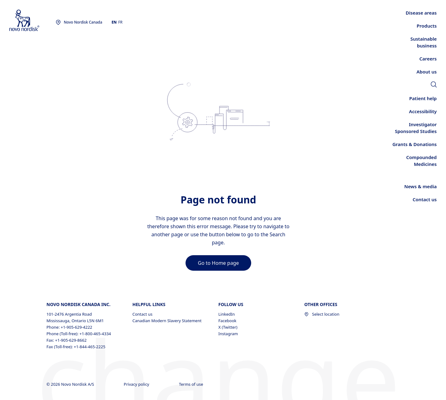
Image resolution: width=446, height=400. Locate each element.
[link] (434, 85)
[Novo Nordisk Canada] (32, 21)
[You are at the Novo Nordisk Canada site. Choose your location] (79, 22)
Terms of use (191, 384)
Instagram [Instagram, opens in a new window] (228, 333)
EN (114, 22)
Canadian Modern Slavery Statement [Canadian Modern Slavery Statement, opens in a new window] (167, 320)
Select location (321, 314)
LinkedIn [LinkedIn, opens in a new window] (226, 314)
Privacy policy (137, 384)
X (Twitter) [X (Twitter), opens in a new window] (227, 327)
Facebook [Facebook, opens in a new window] (227, 320)
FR (120, 22)
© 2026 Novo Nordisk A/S (70, 384)
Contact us (143, 314)
